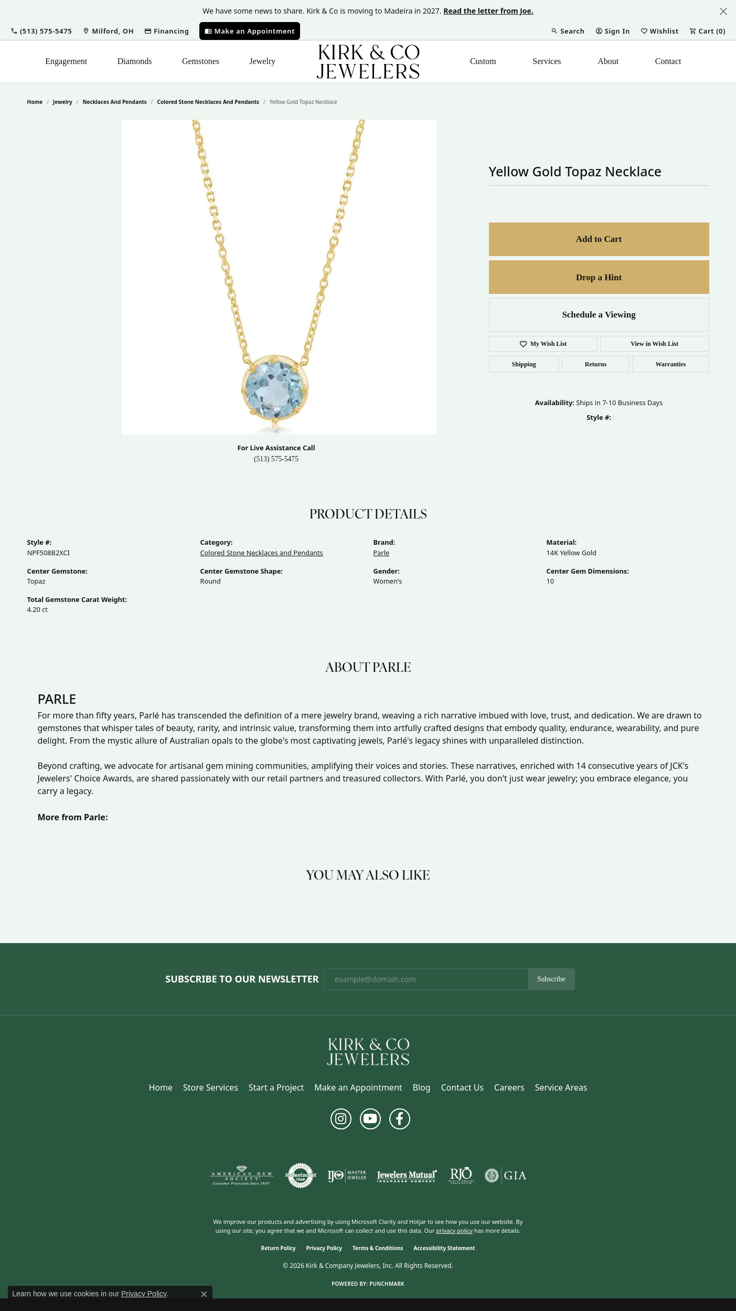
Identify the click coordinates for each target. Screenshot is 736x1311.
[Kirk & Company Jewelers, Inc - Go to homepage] (368, 1050)
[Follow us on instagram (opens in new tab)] (340, 1118)
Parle (382, 552)
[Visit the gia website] (506, 1175)
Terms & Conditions (378, 1248)
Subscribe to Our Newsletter (241, 979)
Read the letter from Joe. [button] (488, 11)
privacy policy (454, 1230)
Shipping (524, 364)
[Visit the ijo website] (347, 1175)
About (608, 61)
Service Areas (561, 1087)
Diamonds (135, 61)
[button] (41, 31)
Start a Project (276, 1087)
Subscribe (551, 979)
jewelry (62, 101)
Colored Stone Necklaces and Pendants (208, 101)
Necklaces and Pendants (114, 101)
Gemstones (200, 61)
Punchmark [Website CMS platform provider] (386, 1283)
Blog (422, 1087)
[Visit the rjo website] (461, 1175)
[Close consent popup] (204, 1294)
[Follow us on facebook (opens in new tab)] (399, 1118)
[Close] (723, 11)
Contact (668, 61)
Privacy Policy (324, 1248)
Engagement (66, 61)
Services (546, 61)
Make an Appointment (358, 1087)
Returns (595, 364)
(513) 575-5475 (276, 459)
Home (35, 101)
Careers (509, 1087)
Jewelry (262, 61)
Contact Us (462, 1087)
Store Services (210, 1087)
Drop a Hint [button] (599, 277)
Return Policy (278, 1248)
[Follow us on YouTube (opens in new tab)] (370, 1118)
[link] (108, 31)
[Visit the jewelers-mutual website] (407, 1175)
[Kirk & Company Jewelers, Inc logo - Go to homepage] (368, 61)
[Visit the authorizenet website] (300, 1175)
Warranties (670, 364)
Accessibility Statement (444, 1248)
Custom (483, 61)
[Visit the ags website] (241, 1175)
